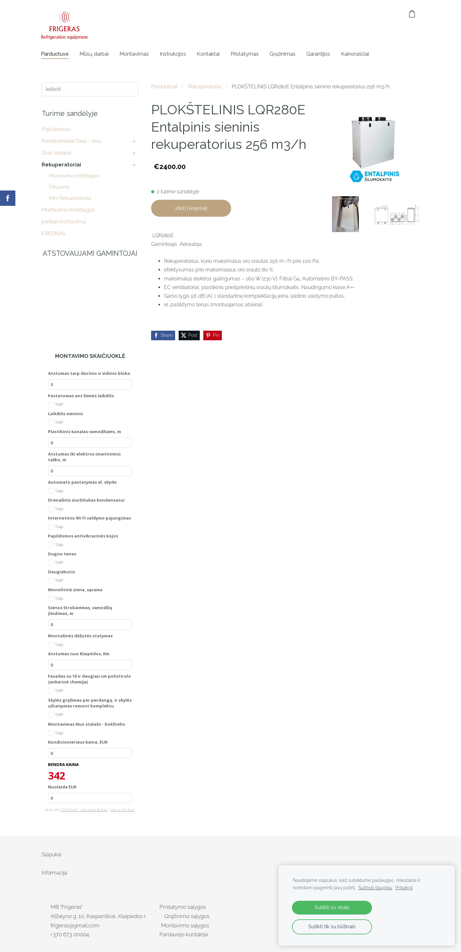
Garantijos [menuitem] (319, 54)
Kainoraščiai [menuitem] (356, 54)
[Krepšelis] (412, 13)
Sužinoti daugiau (375, 887)
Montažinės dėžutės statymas (80, 636)
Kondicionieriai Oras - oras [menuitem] (71, 141)
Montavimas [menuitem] (135, 54)
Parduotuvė (164, 87)
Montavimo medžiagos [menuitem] (74, 176)
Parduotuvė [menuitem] (55, 54)
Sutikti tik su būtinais (332, 927)
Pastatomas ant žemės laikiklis (81, 396)
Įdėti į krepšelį (191, 208)
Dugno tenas (62, 554)
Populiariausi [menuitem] (56, 129)
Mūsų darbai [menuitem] (94, 54)
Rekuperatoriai (204, 87)
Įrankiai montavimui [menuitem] (64, 222)
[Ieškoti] (90, 89)
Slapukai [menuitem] (51, 854)
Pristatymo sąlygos (182, 907)
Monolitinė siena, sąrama (75, 590)
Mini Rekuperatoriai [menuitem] (70, 198)
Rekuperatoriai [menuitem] (61, 165)
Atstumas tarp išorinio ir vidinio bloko (89, 373)
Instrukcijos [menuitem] (173, 54)
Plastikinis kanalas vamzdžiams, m (84, 431)
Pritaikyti (404, 887)
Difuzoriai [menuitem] (59, 187)
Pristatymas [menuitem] (245, 54)
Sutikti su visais (332, 907)
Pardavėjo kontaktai (184, 934)
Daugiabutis (61, 572)
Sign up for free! (122, 810)
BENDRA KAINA (63, 764)
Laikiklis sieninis (65, 413)
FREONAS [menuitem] (54, 233)
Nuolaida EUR (62, 787)
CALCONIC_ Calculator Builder (84, 810)
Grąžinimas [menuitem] (283, 54)
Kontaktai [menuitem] (209, 54)
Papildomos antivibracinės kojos (83, 536)
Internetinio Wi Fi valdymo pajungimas (89, 518)
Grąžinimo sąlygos (186, 916)
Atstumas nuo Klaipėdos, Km (78, 654)
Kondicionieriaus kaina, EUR (78, 742)
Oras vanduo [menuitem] (56, 153)
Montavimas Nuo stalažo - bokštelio (86, 724)
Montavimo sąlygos (185, 925)
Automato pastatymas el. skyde (82, 482)
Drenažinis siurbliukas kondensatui (86, 500)
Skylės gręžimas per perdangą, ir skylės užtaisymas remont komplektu (90, 703)
